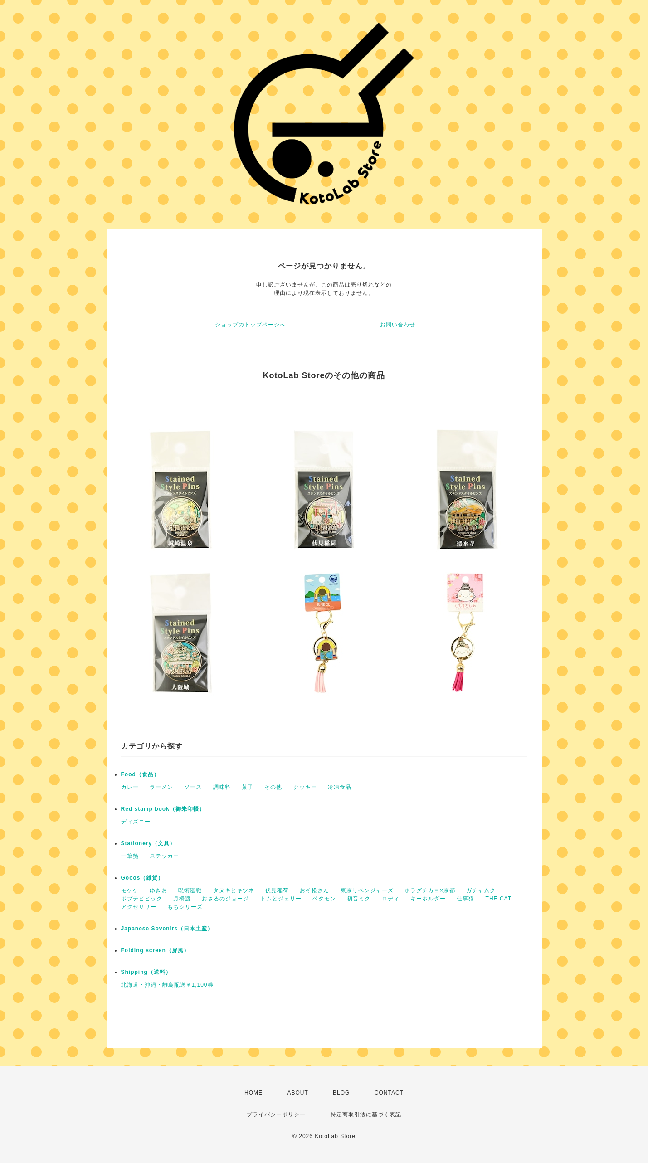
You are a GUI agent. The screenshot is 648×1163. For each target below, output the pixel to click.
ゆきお (158, 890)
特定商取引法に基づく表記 (366, 1114)
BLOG (341, 1093)
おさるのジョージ (225, 898)
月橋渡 (182, 898)
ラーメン (161, 787)
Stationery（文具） (148, 843)
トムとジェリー (281, 898)
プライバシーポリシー (276, 1114)
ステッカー (164, 856)
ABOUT (297, 1093)
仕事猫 (465, 898)
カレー (130, 787)
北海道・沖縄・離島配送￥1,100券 (167, 985)
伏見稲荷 (277, 890)
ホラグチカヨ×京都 (429, 890)
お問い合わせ (397, 324)
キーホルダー (428, 898)
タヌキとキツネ (233, 890)
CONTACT (389, 1093)
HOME (253, 1093)
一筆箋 (130, 856)
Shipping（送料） (146, 972)
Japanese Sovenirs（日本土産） (167, 928)
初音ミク (358, 898)
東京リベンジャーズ (367, 890)
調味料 (222, 787)
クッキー (305, 787)
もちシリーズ (185, 907)
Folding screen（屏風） (155, 950)
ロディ (391, 898)
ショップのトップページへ (250, 324)
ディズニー (136, 821)
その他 (273, 787)
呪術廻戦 (190, 890)
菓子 (247, 787)
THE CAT (499, 898)
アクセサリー (138, 907)
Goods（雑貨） (142, 878)
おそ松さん (314, 890)
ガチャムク (481, 890)
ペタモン (324, 898)
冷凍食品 (339, 787)
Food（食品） (140, 774)
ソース (193, 787)
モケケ (130, 890)
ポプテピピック (141, 898)
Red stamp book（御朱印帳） (163, 809)
